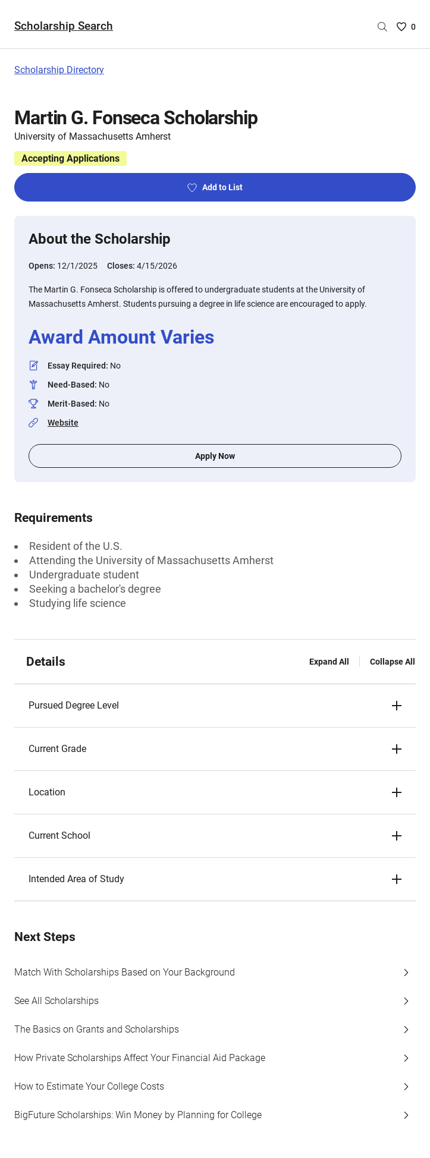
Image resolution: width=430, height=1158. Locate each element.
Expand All (329, 661)
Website (63, 422)
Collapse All (392, 661)
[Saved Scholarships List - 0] (406, 27)
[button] (215, 705)
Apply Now (215, 456)
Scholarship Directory (59, 69)
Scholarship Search (63, 26)
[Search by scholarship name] (382, 26)
